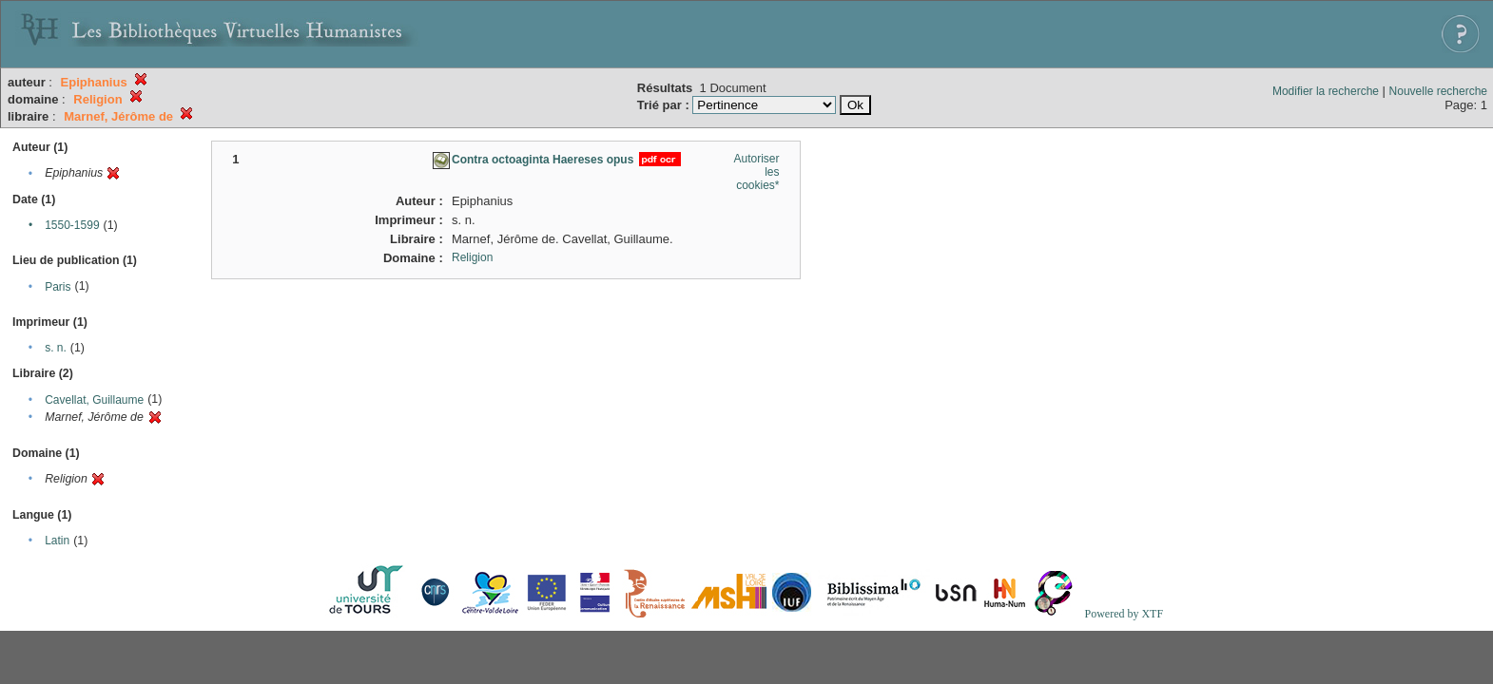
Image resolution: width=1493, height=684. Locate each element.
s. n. (56, 347)
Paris (57, 287)
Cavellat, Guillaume (94, 400)
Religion (472, 257)
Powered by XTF (1123, 613)
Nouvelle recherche (1438, 91)
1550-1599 (72, 225)
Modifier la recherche (1325, 91)
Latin (57, 540)
